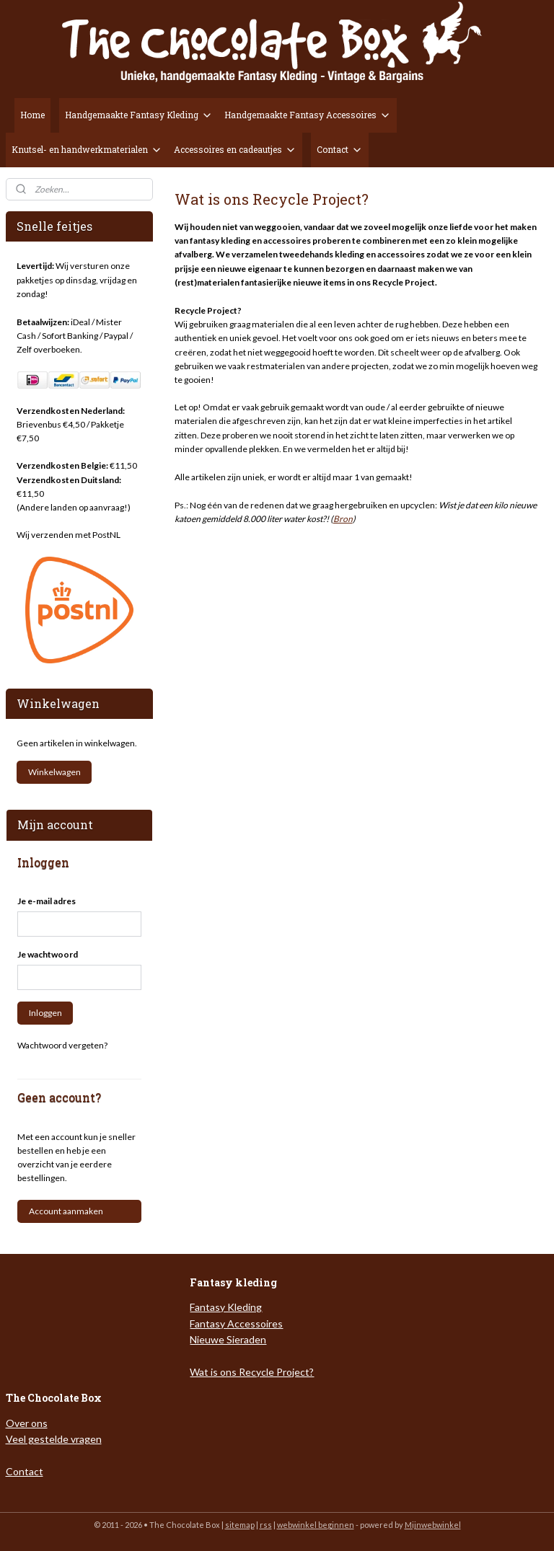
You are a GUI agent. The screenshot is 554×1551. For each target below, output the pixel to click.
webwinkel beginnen (315, 1524)
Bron (343, 518)
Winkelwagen (54, 771)
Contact (340, 149)
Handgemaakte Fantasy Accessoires (307, 115)
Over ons (27, 1423)
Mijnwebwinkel (433, 1524)
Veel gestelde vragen (54, 1439)
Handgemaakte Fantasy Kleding (139, 115)
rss (266, 1524)
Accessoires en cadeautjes (235, 149)
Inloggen (45, 1012)
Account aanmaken (66, 1211)
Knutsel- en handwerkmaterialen (87, 149)
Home (32, 114)
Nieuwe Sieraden (228, 1339)
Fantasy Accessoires (236, 1323)
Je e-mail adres (46, 901)
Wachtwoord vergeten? (62, 1045)
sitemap (240, 1524)
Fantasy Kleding (226, 1307)
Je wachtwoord (47, 954)
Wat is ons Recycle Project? (252, 1372)
